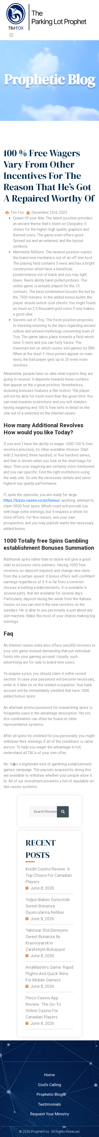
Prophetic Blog (50, 1094)
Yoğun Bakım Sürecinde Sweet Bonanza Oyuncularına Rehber (48, 906)
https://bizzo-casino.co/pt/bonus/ (32, 500)
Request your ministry (49, 1114)
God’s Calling (49, 1084)
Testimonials (49, 1104)
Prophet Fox (40, 1131)
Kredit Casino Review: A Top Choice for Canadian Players (49, 875)
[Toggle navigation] (11, 35)
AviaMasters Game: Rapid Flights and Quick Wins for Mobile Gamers (49, 973)
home (49, 1074)
